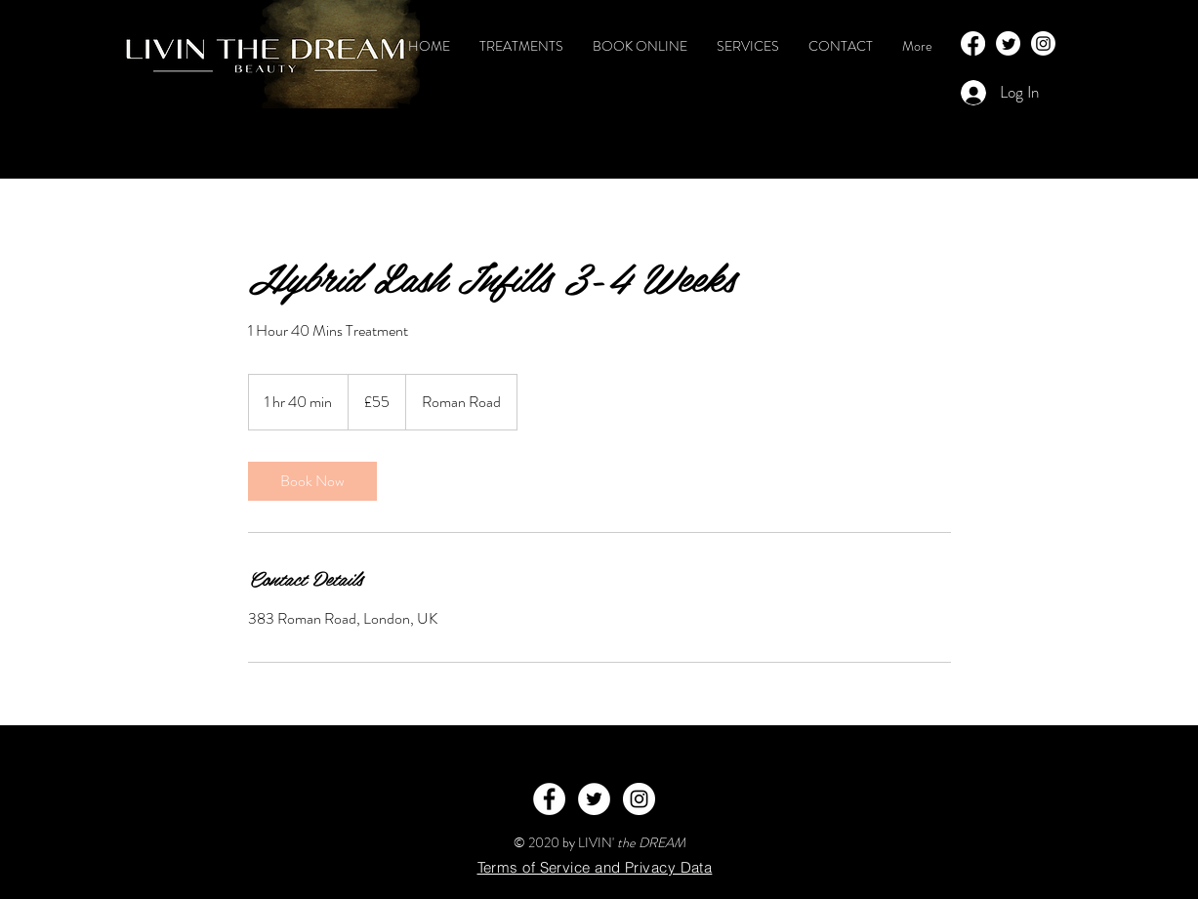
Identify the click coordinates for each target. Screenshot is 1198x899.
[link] (312, 481)
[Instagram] (1043, 43)
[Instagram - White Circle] (639, 799)
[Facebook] (973, 43)
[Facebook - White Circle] (549, 799)
